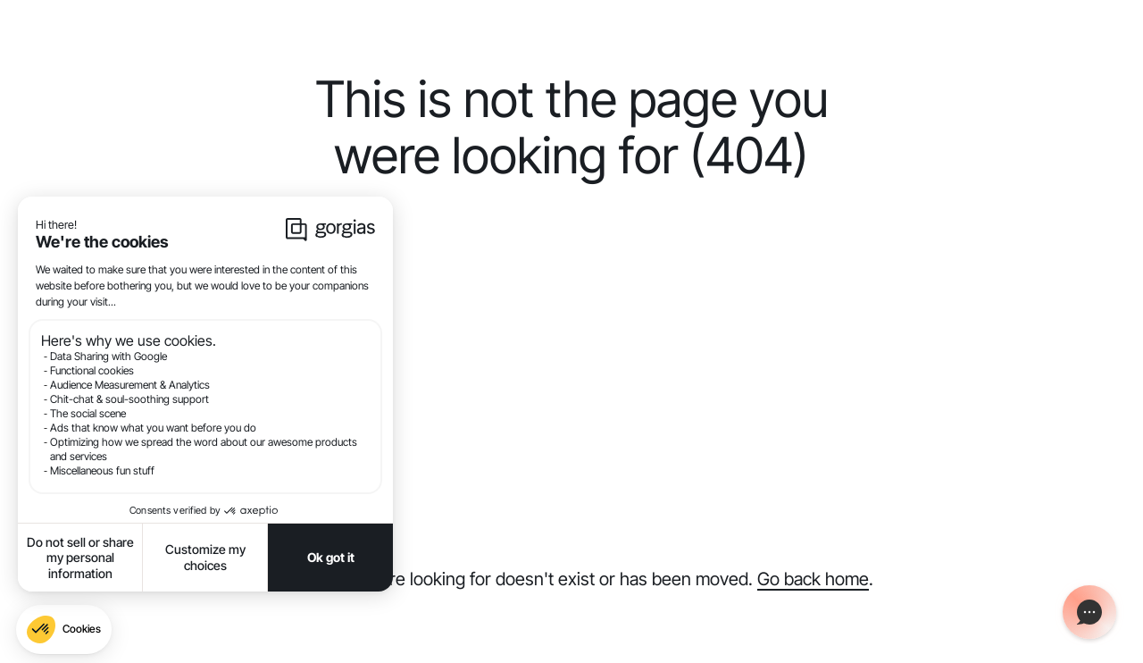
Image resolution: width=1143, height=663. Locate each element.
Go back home (813, 579)
